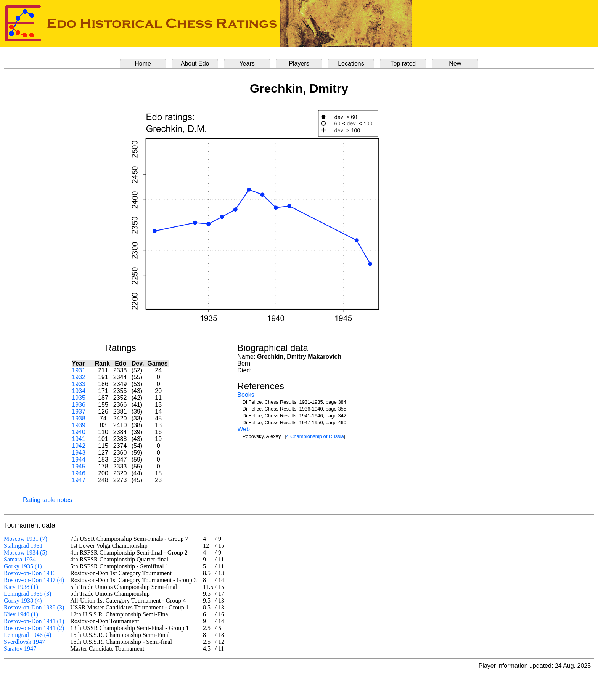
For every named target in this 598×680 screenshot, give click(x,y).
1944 (78, 459)
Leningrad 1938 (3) (27, 593)
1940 (78, 432)
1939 (78, 425)
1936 (78, 404)
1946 (78, 473)
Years (246, 63)
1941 (78, 439)
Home (143, 63)
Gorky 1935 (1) (23, 566)
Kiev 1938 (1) (21, 587)
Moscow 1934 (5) (25, 552)
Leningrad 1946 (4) (27, 635)
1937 (78, 411)
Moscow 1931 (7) (25, 539)
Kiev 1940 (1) (21, 614)
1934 (78, 391)
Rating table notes (47, 500)
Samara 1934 (20, 559)
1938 (78, 418)
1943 (78, 452)
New (455, 63)
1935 (78, 398)
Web (243, 429)
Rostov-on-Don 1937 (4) (34, 580)
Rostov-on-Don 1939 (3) (34, 607)
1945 (78, 466)
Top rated (403, 63)
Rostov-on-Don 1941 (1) (34, 621)
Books (245, 394)
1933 (78, 384)
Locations (351, 63)
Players (299, 63)
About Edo (195, 63)
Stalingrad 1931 (23, 545)
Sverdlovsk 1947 (24, 641)
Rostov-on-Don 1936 (30, 573)
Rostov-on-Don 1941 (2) (34, 628)
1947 (78, 480)
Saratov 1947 (20, 648)
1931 (78, 370)
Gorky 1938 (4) (23, 600)
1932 (78, 377)
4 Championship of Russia (315, 436)
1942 (78, 446)
